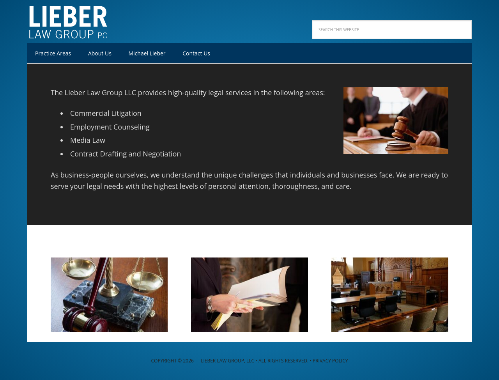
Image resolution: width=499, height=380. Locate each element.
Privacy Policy (330, 360)
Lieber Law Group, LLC (78, 19)
